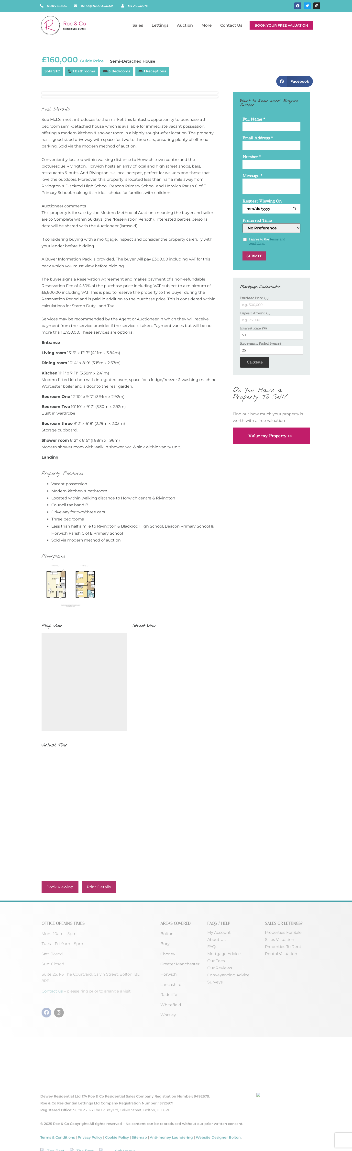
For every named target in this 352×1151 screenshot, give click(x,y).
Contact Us (231, 25)
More (207, 25)
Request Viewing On (262, 201)
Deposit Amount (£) (255, 313)
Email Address (257, 138)
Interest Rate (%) (253, 328)
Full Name (253, 119)
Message (252, 176)
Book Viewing (60, 887)
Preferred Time (257, 220)
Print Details (99, 887)
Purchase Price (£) (254, 298)
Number (251, 157)
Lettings (161, 25)
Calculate (255, 362)
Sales (138, 25)
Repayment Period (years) (260, 343)
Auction (186, 25)
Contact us (53, 991)
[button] (294, 81)
